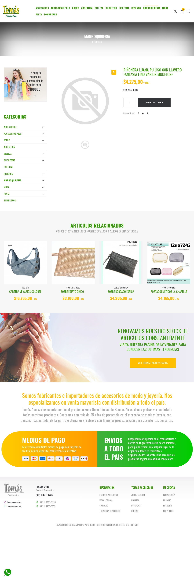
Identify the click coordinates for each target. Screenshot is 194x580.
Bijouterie (111, 8)
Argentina (87, 8)
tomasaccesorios (12, 502)
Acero (75, 8)
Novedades (136, 505)
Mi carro (167, 500)
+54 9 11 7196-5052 (45, 506)
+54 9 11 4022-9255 (46, 502)
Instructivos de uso (108, 494)
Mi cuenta (167, 505)
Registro (135, 500)
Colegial (124, 8)
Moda (165, 8)
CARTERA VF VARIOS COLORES (25, 291)
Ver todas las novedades (153, 363)
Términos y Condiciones (110, 511)
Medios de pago (106, 500)
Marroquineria (151, 8)
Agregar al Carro (154, 102)
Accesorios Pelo (60, 8)
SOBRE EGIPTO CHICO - (73, 291)
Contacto (103, 505)
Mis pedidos (168, 511)
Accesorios (42, 8)
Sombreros (50, 14)
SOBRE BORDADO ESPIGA (121, 291)
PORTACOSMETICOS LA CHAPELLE (169, 291)
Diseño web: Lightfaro (129, 525)
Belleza (99, 8)
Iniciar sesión (169, 494)
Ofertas (134, 511)
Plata (39, 14)
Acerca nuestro (138, 494)
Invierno (136, 8)
